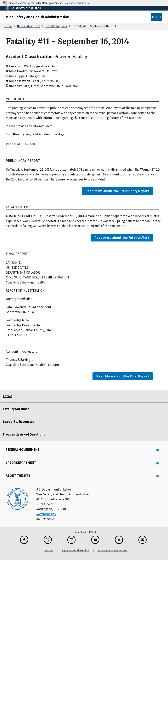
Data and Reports (28, 26)
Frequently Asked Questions (24, 434)
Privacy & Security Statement (112, 550)
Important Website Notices (75, 550)
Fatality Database (16, 409)
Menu (156, 17)
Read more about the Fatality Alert (121, 237)
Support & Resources (18, 421)
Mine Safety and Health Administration (37, 17)
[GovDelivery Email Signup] (142, 540)
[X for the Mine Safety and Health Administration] (48, 540)
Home (8, 26)
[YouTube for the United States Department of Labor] (95, 540)
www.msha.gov (46, 514)
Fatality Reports (56, 26)
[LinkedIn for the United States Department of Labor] (119, 540)
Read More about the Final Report (122, 376)
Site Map (48, 550)
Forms (7, 396)
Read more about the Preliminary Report (117, 191)
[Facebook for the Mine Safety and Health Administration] (24, 540)
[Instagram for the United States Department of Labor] (71, 540)
